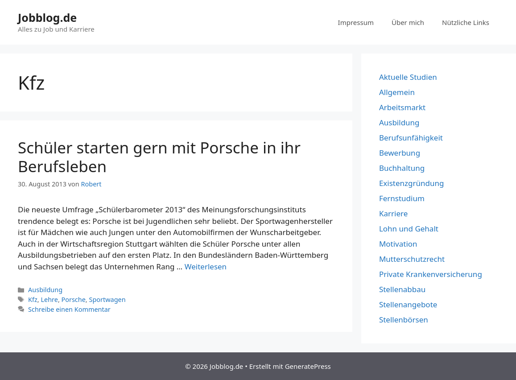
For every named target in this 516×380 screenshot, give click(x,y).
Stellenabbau (402, 289)
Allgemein (397, 92)
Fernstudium (402, 198)
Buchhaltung (402, 168)
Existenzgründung (411, 183)
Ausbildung (45, 289)
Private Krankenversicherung (430, 274)
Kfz (32, 299)
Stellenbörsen (403, 319)
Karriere (393, 213)
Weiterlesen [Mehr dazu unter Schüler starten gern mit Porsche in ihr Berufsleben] (206, 266)
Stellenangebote (408, 304)
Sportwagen (107, 299)
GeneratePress (308, 366)
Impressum (356, 22)
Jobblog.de (47, 17)
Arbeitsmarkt (402, 107)
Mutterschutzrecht (412, 259)
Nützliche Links (465, 22)
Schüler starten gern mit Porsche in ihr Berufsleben (159, 157)
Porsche (74, 299)
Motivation (398, 244)
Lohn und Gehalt (408, 228)
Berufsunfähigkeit (411, 137)
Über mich (408, 22)
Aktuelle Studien (408, 77)
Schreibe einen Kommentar (69, 309)
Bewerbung (399, 153)
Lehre (49, 299)
